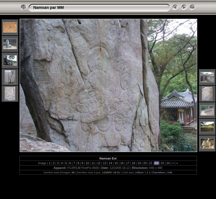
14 (110, 163)
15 (116, 163)
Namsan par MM (48, 7)
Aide (169, 172)
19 (139, 163)
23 (162, 163)
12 (99, 163)
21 (150, 163)
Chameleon (158, 172)
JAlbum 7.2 (141, 172)
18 (133, 163)
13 (104, 163)
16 (121, 163)
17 (127, 163)
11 (93, 163)
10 (87, 163)
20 (144, 163)
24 (167, 163)
